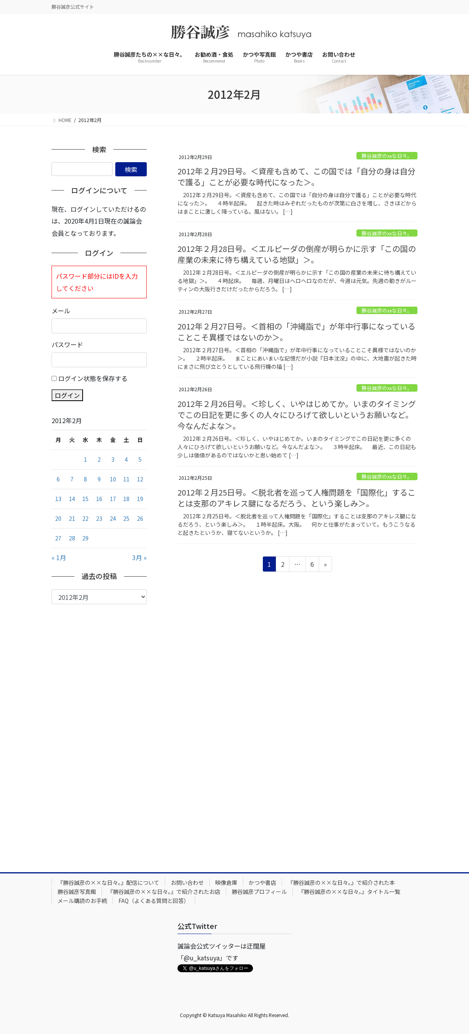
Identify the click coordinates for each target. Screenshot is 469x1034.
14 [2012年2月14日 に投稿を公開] (72, 499)
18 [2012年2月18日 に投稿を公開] (126, 499)
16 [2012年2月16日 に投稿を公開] (99, 499)
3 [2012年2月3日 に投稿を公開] (112, 459)
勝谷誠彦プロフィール (259, 891)
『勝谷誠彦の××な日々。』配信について (108, 882)
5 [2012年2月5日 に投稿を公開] (140, 459)
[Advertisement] (99, 732)
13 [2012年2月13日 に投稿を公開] (58, 499)
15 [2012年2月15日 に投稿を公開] (85, 499)
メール (61, 310)
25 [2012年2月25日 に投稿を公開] (126, 518)
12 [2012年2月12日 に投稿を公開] (140, 479)
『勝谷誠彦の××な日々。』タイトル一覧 (349, 891)
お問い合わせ (187, 882)
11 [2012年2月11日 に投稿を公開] (126, 479)
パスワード (67, 344)
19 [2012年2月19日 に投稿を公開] (140, 499)
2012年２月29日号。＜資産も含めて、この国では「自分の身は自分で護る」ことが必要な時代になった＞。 (296, 176)
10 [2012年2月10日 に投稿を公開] (113, 479)
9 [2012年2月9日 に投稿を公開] (99, 479)
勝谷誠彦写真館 (76, 891)
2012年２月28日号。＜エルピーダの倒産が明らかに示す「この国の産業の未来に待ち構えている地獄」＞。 (296, 254)
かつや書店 (262, 882)
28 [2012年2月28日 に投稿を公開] (72, 538)
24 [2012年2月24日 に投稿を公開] (113, 518)
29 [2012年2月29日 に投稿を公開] (85, 538)
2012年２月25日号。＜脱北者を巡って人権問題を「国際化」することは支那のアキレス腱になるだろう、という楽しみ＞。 (296, 497)
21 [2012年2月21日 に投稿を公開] (72, 518)
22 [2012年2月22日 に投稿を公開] (85, 518)
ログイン (67, 395)
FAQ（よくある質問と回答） (153, 901)
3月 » (139, 557)
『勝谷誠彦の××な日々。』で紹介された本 (341, 882)
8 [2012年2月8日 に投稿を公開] (85, 479)
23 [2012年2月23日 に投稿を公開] (99, 518)
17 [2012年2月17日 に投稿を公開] (113, 499)
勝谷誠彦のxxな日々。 (387, 155)
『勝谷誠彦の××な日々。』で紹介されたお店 (163, 891)
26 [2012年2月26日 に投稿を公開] (140, 518)
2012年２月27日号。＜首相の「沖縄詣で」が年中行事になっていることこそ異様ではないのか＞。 (296, 331)
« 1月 (59, 557)
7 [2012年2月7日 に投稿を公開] (72, 479)
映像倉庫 (226, 882)
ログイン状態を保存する (92, 378)
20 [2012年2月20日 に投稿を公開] (58, 518)
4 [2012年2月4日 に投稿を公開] (126, 459)
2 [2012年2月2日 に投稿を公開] (99, 459)
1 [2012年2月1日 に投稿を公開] (85, 459)
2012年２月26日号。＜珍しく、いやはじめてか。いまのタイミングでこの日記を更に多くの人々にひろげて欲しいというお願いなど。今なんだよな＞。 (296, 414)
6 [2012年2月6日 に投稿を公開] (58, 479)
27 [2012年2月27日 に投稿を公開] (58, 538)
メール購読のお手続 (82, 901)
